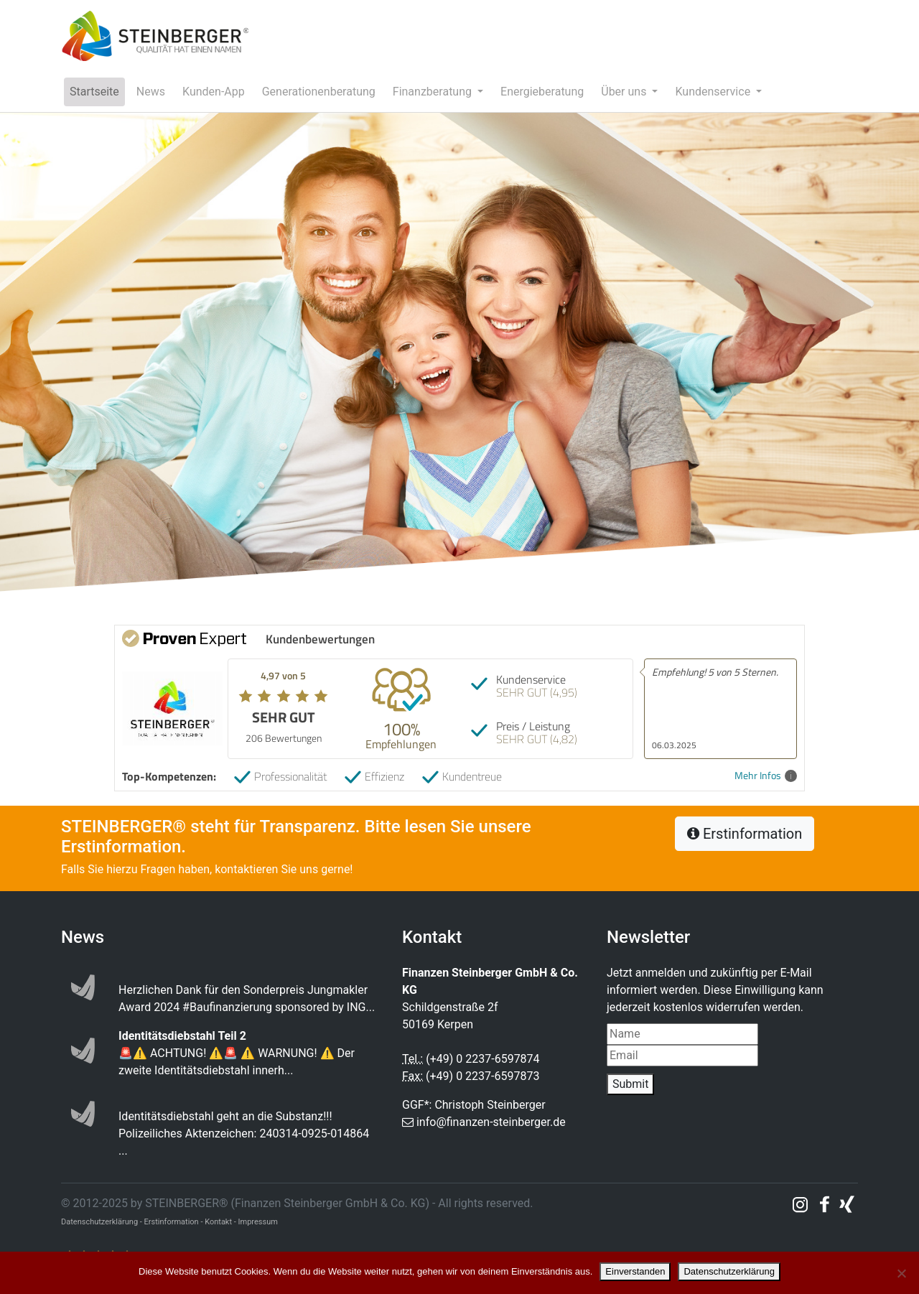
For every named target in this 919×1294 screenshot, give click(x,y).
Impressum (258, 1221)
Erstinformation (744, 833)
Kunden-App (213, 91)
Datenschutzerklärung (729, 1271)
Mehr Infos (765, 776)
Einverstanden (635, 1271)
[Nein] (901, 1273)
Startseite (94, 91)
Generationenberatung (318, 91)
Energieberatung (542, 91)
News (150, 91)
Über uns (625, 91)
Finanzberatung (434, 91)
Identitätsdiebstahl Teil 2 (182, 1036)
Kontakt (218, 1221)
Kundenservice (714, 91)
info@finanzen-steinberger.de (491, 1122)
